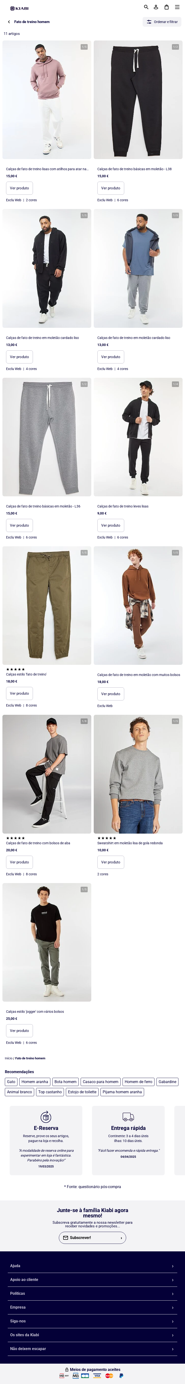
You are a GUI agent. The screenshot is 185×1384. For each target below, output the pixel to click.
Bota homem (65, 1081)
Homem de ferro (138, 1081)
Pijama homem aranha (122, 1092)
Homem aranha (35, 1081)
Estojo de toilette (82, 1092)
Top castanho (50, 1092)
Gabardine (167, 1081)
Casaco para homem (100, 1081)
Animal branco (19, 1092)
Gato (11, 1081)
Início (8, 1058)
